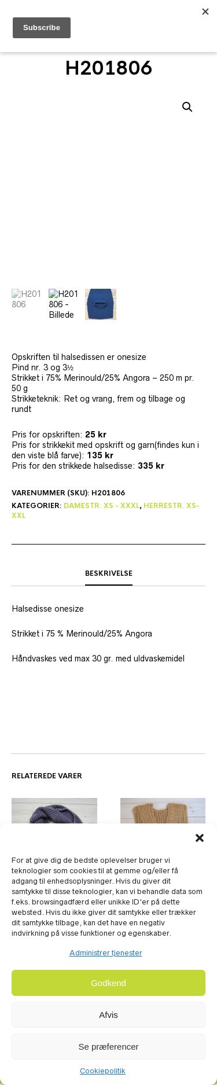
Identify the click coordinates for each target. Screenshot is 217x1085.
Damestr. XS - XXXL (101, 507)
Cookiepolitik (103, 1070)
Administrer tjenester (105, 952)
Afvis (108, 1015)
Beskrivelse (109, 574)
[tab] (108, 575)
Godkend (108, 983)
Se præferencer (108, 1046)
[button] (199, 838)
